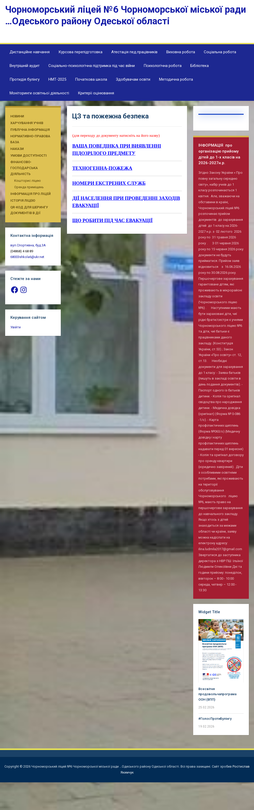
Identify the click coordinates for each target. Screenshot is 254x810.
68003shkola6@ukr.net (27, 257)
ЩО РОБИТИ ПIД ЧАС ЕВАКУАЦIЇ (112, 220)
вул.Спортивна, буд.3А (28, 245)
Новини (17, 116)
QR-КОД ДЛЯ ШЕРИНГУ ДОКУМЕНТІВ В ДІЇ (29, 210)
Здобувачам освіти (133, 79)
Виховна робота (180, 52)
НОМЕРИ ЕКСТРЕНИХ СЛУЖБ (108, 183)
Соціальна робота (220, 52)
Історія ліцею (22, 200)
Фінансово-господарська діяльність (24, 168)
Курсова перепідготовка (80, 52)
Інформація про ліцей (30, 194)
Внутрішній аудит (25, 65)
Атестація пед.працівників (134, 52)
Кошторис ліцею (27, 181)
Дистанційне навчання (30, 52)
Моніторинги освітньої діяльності (39, 93)
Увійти (15, 327)
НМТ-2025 (57, 79)
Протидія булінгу (25, 79)
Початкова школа (91, 79)
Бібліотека (199, 65)
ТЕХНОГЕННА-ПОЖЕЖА (102, 168)
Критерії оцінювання (96, 93)
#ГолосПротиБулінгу (214, 719)
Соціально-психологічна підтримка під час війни (91, 65)
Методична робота (176, 79)
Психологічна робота (163, 65)
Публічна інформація (30, 130)
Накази (17, 149)
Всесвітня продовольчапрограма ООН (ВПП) (217, 694)
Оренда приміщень (29, 187)
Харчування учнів (26, 123)
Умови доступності (28, 155)
